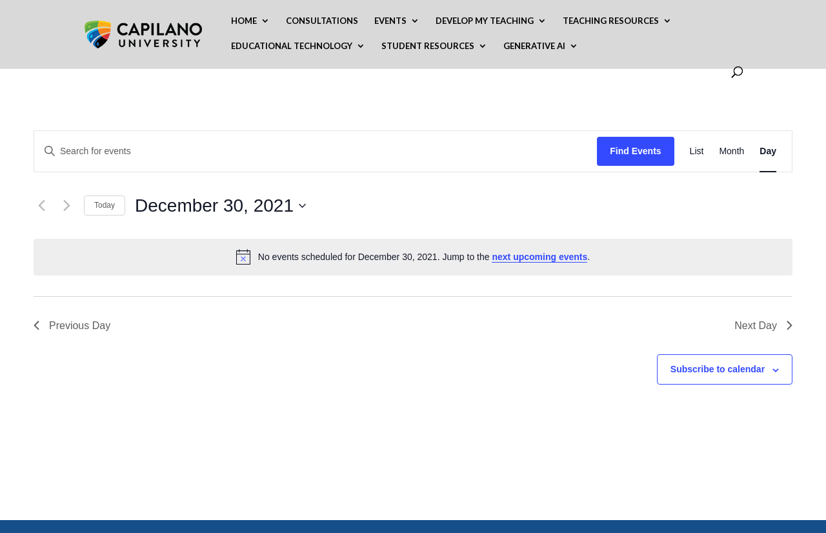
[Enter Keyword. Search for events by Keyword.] (315, 151)
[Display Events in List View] (697, 151)
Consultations (322, 21)
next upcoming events (539, 257)
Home (244, 21)
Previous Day (72, 325)
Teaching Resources (611, 21)
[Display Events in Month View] (731, 151)
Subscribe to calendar (717, 369)
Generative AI (534, 46)
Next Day (763, 325)
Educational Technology (291, 46)
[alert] (413, 257)
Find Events (635, 151)
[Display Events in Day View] (768, 151)
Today (104, 205)
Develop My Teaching (485, 21)
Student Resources (427, 46)
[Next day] (66, 206)
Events (390, 21)
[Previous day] (41, 206)
